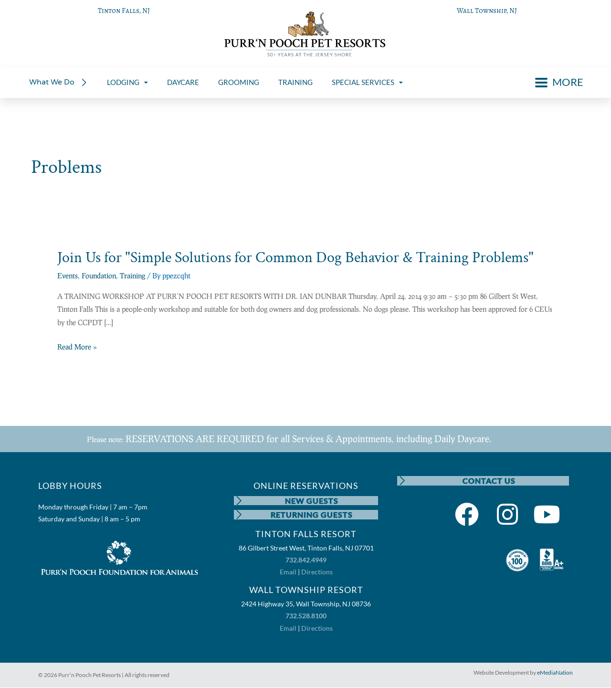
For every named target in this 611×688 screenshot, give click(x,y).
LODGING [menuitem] (127, 82)
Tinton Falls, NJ (124, 10)
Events (67, 275)
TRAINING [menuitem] (295, 82)
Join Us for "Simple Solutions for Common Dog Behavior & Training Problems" (295, 257)
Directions (317, 573)
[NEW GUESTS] (238, 501)
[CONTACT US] (402, 481)
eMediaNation (555, 673)
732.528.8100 (306, 617)
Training (132, 275)
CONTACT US (489, 480)
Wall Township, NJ (487, 10)
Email (288, 573)
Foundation (99, 275)
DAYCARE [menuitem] (183, 82)
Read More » (77, 347)
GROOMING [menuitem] (238, 82)
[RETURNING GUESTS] (238, 515)
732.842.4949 (306, 561)
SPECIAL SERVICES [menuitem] (367, 82)
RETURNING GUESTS (312, 514)
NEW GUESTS (312, 500)
